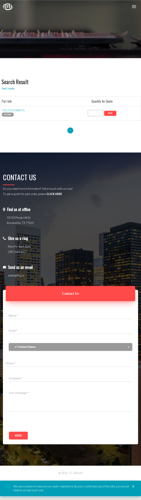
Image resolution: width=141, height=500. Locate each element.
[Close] (133, 486)
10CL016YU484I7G (13, 110)
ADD (110, 113)
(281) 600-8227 (17, 251)
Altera (7, 115)
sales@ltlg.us (16, 275)
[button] (70, 347)
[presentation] (38, 422)
